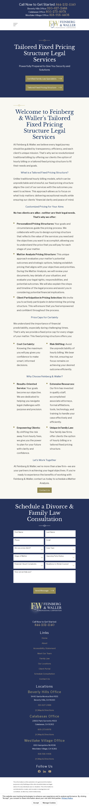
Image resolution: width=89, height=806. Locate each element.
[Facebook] (39, 771)
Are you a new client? (22, 548)
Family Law (45, 658)
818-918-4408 (59, 15)
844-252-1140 (66, 4)
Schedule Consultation (44, 674)
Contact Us (44, 490)
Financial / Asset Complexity (25, 564)
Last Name (50, 532)
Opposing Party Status (55, 556)
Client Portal (44, 669)
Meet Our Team (44, 653)
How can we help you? (22, 572)
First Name (18, 532)
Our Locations (44, 663)
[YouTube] (49, 771)
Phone (17, 540)
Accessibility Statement (44, 648)
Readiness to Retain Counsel (57, 564)
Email (48, 540)
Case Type (50, 548)
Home (44, 638)
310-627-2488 (57, 8)
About (44, 643)
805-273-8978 (56, 12)
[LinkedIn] (44, 771)
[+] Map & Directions (44, 710)
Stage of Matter (20, 556)
